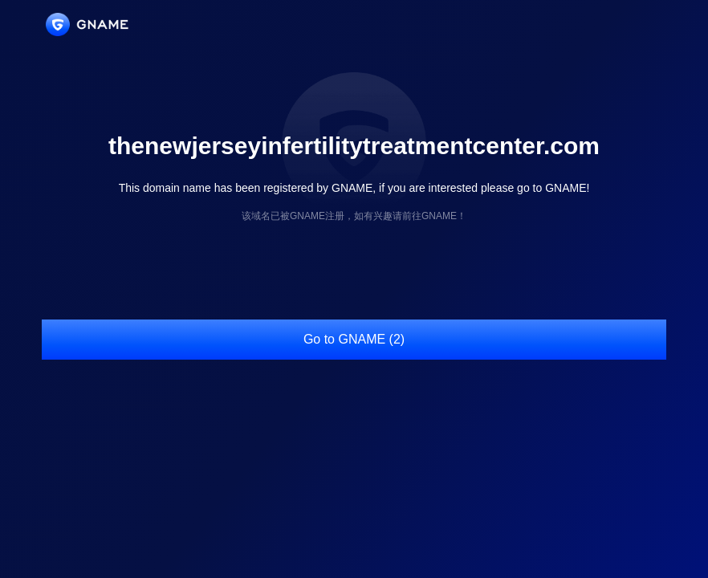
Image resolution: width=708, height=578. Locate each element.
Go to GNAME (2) (354, 339)
